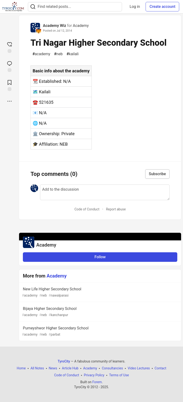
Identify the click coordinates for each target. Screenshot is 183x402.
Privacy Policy (94, 375)
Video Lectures (139, 368)
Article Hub (70, 368)
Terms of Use (119, 375)
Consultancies (112, 368)
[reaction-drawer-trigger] (9, 47)
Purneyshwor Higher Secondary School (99, 331)
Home (21, 368)
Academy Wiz (54, 25)
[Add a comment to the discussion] (104, 192)
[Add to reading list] (9, 85)
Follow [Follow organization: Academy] (100, 257)
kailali (72, 54)
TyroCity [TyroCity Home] (64, 361)
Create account (162, 6)
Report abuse (116, 209)
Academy (81, 25)
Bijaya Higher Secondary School (99, 312)
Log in (135, 6)
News (53, 368)
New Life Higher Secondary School (99, 292)
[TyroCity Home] (13, 6)
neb (58, 54)
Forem (97, 382)
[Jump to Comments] (9, 66)
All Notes (37, 368)
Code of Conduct (86, 209)
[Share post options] (9, 101)
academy (41, 54)
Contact (160, 368)
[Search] (33, 6)
